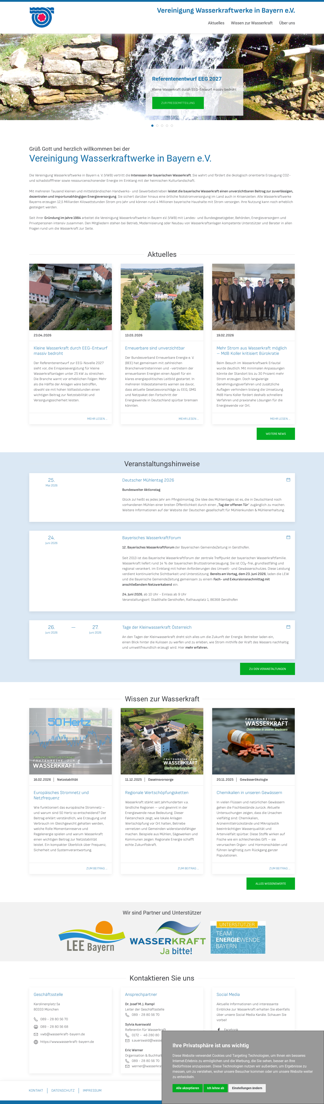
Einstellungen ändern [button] (247, 1088)
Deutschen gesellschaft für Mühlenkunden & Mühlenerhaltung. (237, 510)
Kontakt (36, 1090)
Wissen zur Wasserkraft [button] (252, 23)
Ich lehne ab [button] (215, 1088)
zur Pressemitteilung (178, 103)
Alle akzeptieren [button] (187, 1088)
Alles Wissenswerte (271, 884)
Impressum (92, 1090)
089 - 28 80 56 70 (142, 1015)
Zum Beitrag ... (96, 868)
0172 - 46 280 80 (142, 1035)
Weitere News (276, 434)
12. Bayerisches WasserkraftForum (148, 547)
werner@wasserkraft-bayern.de (153, 1066)
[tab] (152, 126)
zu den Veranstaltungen (267, 669)
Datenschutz (63, 1090)
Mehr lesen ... (97, 419)
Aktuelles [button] (216, 23)
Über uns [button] (287, 23)
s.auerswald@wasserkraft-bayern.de (156, 1040)
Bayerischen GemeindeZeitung (204, 547)
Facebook (231, 1030)
